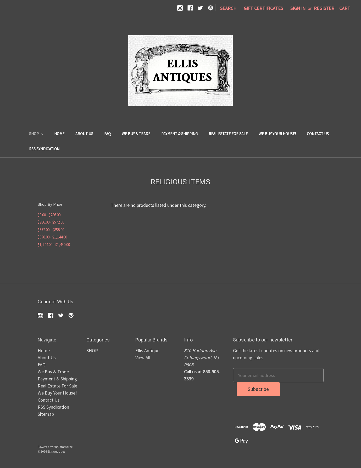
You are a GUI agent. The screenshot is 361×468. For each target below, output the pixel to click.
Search (228, 8)
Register (324, 8)
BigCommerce (63, 447)
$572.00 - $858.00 (51, 229)
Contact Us (318, 133)
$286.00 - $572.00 (51, 222)
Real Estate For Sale (228, 133)
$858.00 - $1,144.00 (52, 237)
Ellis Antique (147, 350)
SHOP (36, 133)
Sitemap (46, 414)
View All (142, 358)
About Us (84, 133)
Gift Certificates (263, 8)
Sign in (298, 8)
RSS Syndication (44, 148)
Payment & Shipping (179, 133)
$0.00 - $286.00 (49, 214)
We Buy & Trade (136, 133)
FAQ (107, 133)
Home (59, 133)
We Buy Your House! (277, 133)
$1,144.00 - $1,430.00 (54, 244)
